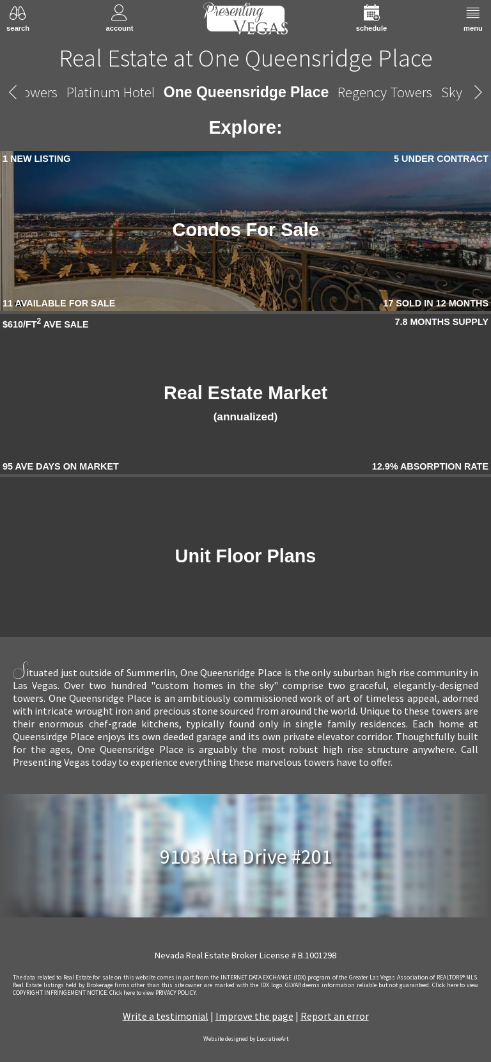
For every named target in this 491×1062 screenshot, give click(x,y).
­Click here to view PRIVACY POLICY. (153, 993)
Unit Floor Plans (245, 556)
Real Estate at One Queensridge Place (246, 57)
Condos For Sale (246, 229)
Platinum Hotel (110, 92)
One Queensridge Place (246, 92)
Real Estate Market (245, 403)
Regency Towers (385, 92)
